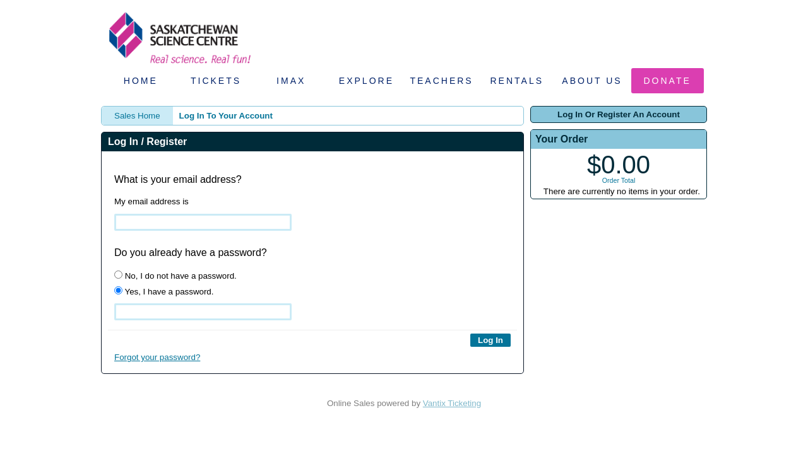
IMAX (291, 81)
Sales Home (137, 115)
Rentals (517, 81)
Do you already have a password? (190, 252)
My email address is (151, 201)
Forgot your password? (157, 357)
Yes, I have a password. (163, 291)
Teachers (441, 81)
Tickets (216, 81)
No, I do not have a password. (175, 276)
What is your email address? (178, 179)
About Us (592, 81)
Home (141, 81)
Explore (366, 81)
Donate (667, 81)
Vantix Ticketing (452, 403)
